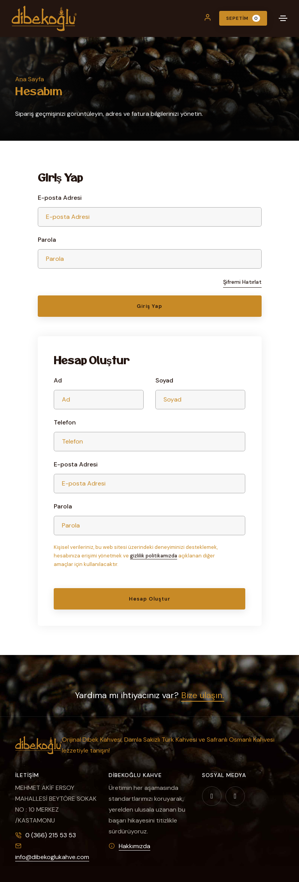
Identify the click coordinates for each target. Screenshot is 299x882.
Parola (47, 240)
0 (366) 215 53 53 (50, 835)
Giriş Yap (149, 306)
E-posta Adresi (60, 198)
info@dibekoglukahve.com (52, 857)
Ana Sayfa (29, 79)
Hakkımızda (134, 846)
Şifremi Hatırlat (242, 281)
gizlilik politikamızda (153, 555)
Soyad (164, 380)
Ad (58, 380)
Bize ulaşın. (202, 695)
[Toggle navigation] (283, 18)
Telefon (65, 422)
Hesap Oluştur (150, 599)
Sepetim (243, 18)
